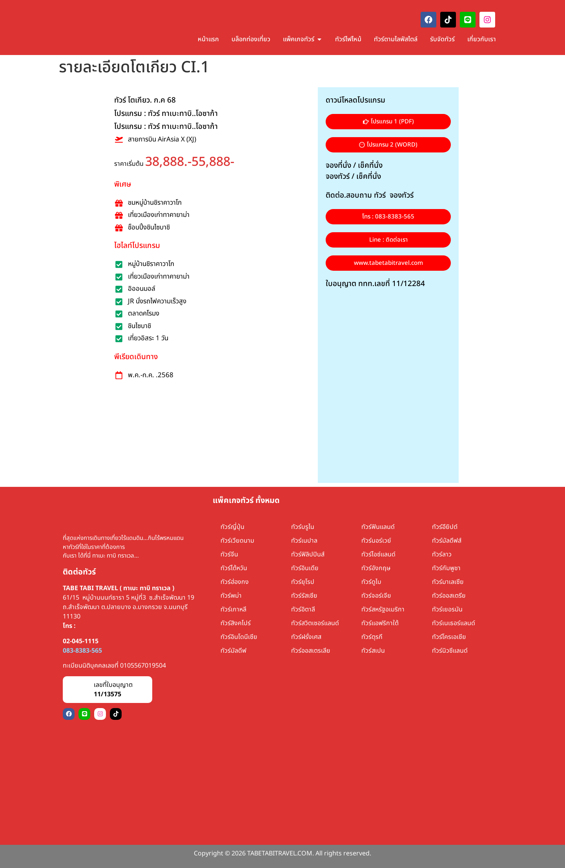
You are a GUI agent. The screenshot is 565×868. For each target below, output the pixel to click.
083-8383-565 (82, 650)
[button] (388, 144)
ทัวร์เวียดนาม (237, 540)
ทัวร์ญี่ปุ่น (232, 527)
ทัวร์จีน (229, 554)
